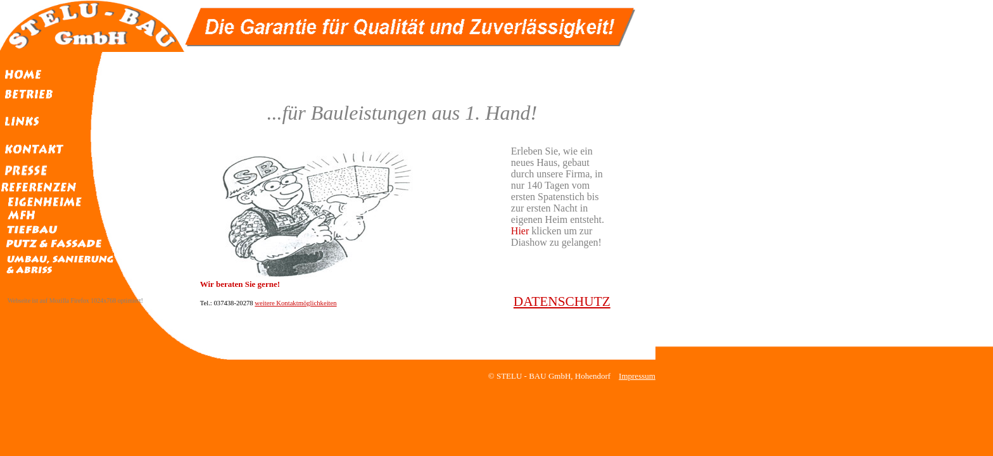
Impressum (637, 376)
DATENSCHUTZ (562, 301)
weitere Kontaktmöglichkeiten (295, 303)
